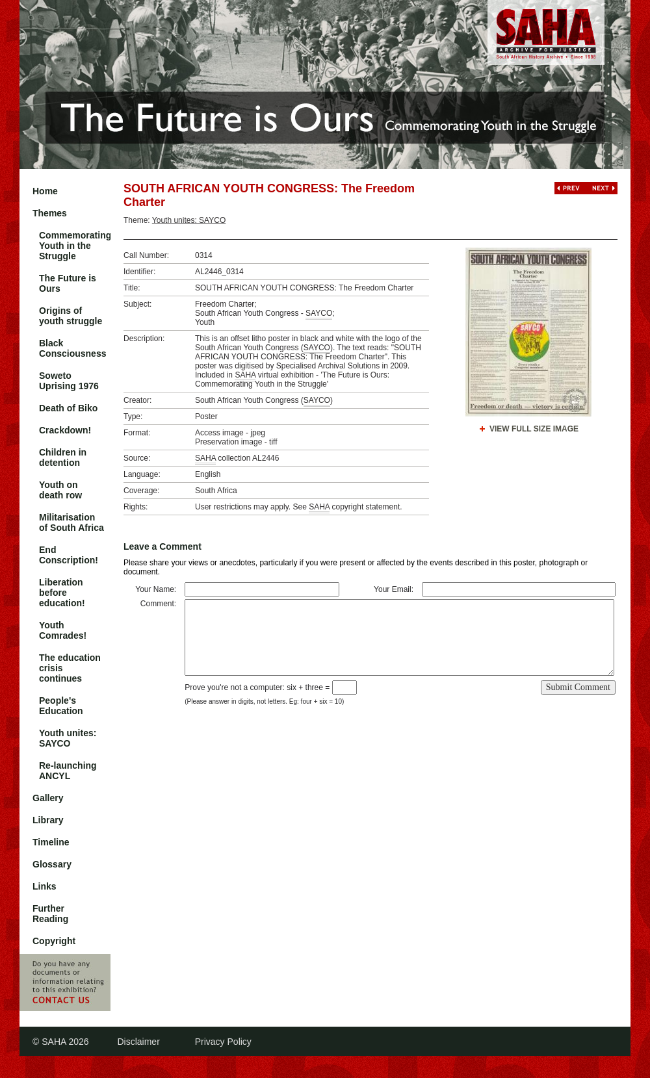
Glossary (52, 864)
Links (44, 886)
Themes (49, 213)
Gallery (47, 798)
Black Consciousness (72, 348)
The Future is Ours (67, 283)
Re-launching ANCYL (68, 770)
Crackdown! (65, 430)
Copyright (53, 941)
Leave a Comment (163, 546)
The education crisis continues (70, 668)
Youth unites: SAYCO (67, 738)
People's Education (61, 705)
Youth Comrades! (62, 630)
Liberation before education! (62, 592)
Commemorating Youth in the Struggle (74, 245)
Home (45, 191)
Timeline (51, 842)
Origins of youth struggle (70, 315)
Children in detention (62, 457)
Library (47, 820)
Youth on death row (60, 490)
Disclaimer (138, 1041)
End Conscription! (68, 555)
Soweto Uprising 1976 (69, 380)
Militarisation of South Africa (71, 522)
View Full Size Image (533, 429)
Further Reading (50, 913)
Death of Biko (68, 408)
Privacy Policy (223, 1041)
